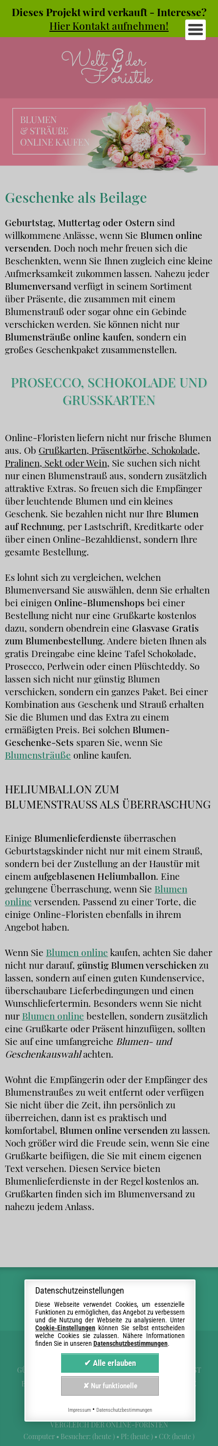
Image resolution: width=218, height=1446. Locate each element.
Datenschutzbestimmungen (130, 1343)
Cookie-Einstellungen (65, 1328)
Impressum (79, 1410)
